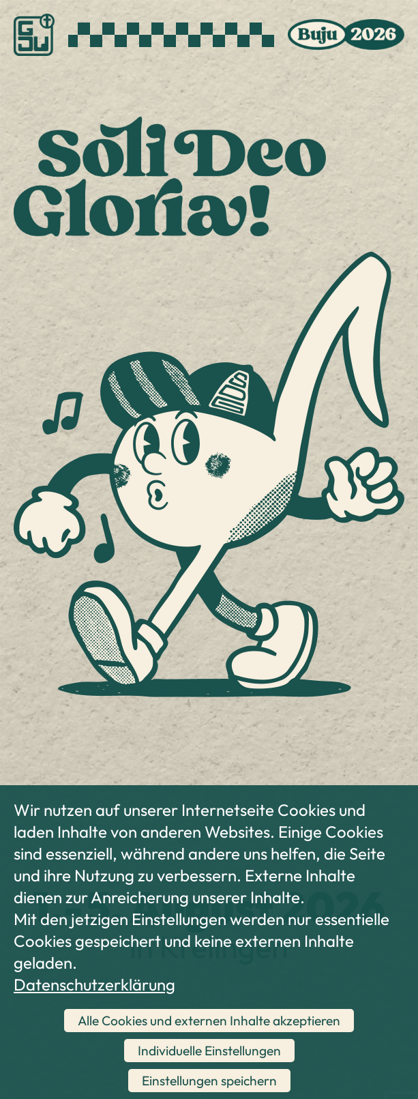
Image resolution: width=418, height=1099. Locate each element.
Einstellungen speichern (209, 1080)
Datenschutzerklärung (94, 984)
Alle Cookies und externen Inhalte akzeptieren (209, 1020)
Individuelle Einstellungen (209, 1050)
